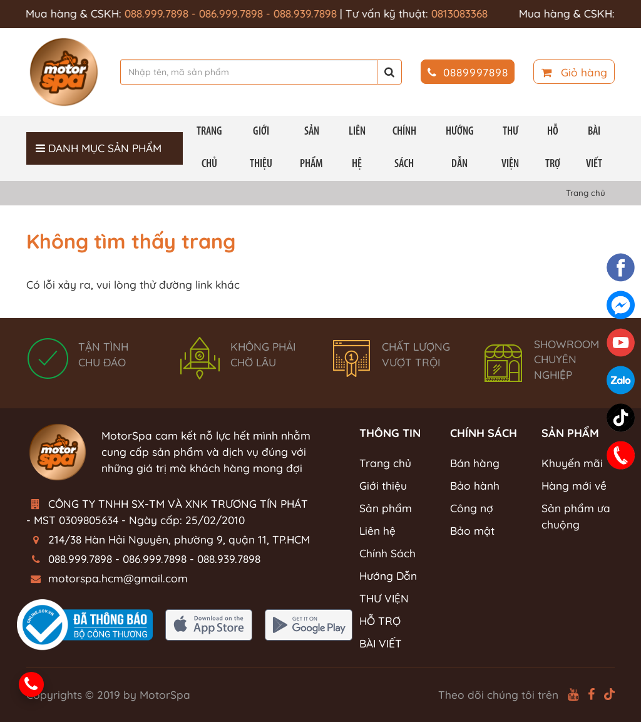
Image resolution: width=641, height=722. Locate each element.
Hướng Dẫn (460, 148)
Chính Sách (404, 148)
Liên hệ (357, 148)
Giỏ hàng (574, 72)
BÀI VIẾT (594, 148)
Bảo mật (472, 530)
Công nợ (471, 508)
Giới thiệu (261, 148)
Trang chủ (209, 148)
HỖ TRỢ (552, 148)
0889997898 (468, 72)
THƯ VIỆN (510, 148)
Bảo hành (475, 485)
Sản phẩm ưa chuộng (575, 516)
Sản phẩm (311, 148)
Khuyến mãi (572, 463)
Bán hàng (475, 463)
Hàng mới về (574, 485)
